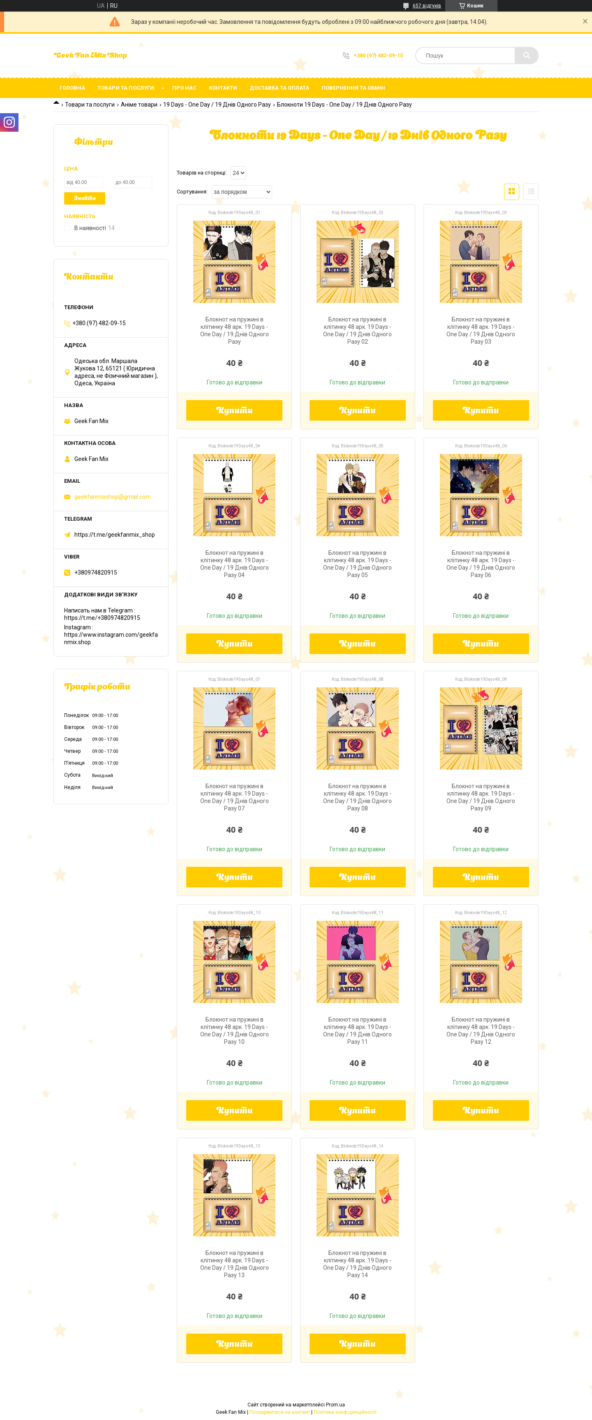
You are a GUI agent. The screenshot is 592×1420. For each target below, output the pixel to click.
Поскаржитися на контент (280, 1412)
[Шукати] (527, 55)
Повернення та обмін (353, 88)
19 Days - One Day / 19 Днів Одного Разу (217, 104)
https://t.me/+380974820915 (102, 618)
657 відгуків (427, 6)
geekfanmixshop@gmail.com (112, 497)
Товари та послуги (125, 88)
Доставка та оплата (279, 88)
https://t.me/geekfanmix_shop (114, 534)
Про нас (184, 88)
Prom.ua (335, 1405)
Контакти (223, 88)
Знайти (85, 198)
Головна (72, 88)
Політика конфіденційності (345, 1412)
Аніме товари (139, 104)
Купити (234, 411)
